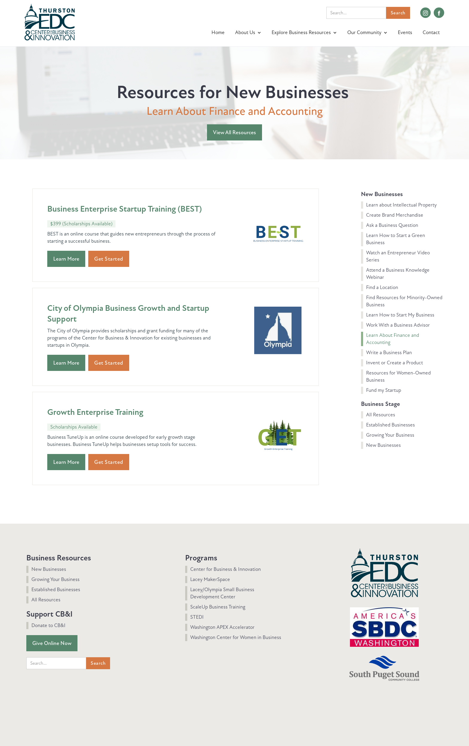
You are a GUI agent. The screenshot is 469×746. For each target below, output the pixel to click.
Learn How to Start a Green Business (395, 239)
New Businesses (383, 445)
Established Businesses (390, 425)
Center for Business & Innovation (225, 569)
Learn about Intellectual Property (401, 205)
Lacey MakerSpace (210, 579)
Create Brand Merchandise (394, 215)
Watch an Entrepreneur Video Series (398, 256)
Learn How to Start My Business (400, 315)
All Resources (380, 415)
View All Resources (234, 132)
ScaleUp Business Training (217, 607)
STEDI (197, 617)
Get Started (108, 259)
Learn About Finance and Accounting (392, 339)
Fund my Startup (383, 390)
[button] (249, 32)
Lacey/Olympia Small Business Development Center (222, 593)
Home (218, 32)
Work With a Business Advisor (398, 325)
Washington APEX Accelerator (222, 627)
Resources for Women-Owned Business (398, 376)
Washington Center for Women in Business (235, 637)
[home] (49, 21)
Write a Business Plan (389, 352)
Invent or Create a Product (394, 363)
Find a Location (382, 287)
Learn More (66, 259)
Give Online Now (51, 643)
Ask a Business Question (392, 225)
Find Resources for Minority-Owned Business (404, 301)
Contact (431, 32)
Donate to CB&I (48, 625)
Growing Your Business (390, 435)
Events (405, 32)
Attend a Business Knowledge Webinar (398, 273)
